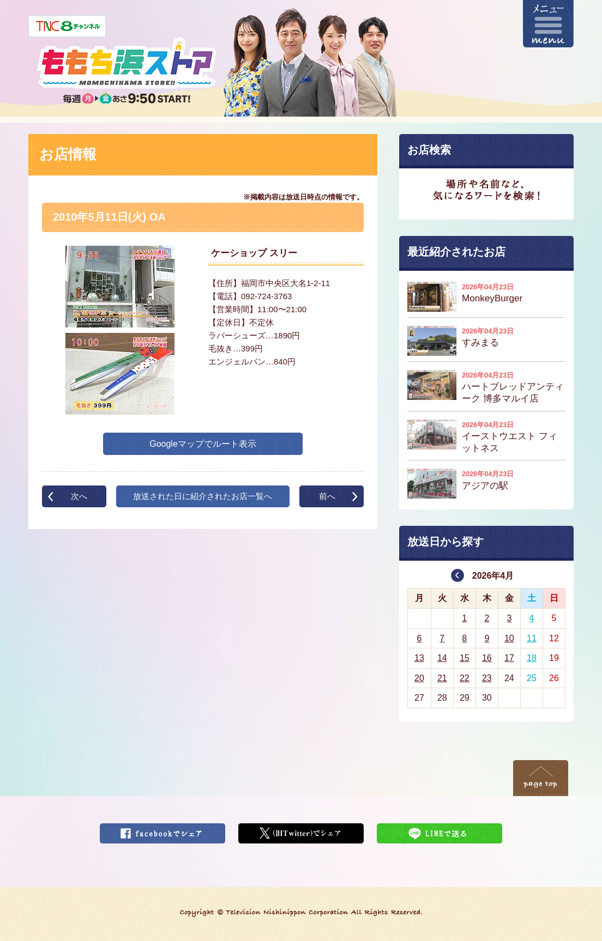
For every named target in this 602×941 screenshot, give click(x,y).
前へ (327, 496)
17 (509, 658)
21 (442, 678)
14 (442, 658)
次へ (79, 496)
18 (532, 658)
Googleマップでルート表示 (202, 443)
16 (487, 658)
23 (487, 678)
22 (464, 678)
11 (532, 638)
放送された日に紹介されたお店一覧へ (202, 496)
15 (464, 658)
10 (509, 638)
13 (419, 658)
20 (419, 678)
